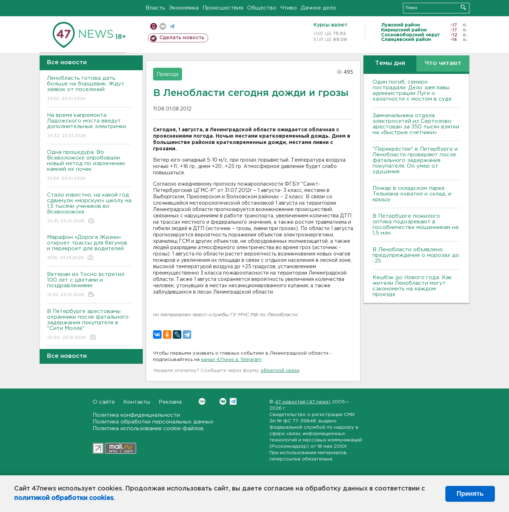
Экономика (184, 8)
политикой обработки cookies (63, 498)
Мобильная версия (153, 26)
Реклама (170, 402)
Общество (261, 8)
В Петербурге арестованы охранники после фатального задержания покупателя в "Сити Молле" (89, 325)
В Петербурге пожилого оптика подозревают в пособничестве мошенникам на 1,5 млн (415, 224)
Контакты (136, 402)
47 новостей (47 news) (302, 402)
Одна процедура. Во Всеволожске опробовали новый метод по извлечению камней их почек (89, 165)
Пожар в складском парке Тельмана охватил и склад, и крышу (412, 194)
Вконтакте (202, 401)
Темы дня (390, 63)
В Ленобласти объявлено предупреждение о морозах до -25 (416, 255)
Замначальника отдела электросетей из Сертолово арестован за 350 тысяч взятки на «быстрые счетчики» (416, 124)
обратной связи (280, 371)
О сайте (104, 402)
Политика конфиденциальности (136, 415)
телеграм (172, 26)
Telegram (233, 401)
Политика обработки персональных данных (153, 422)
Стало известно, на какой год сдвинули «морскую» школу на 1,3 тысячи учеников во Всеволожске (89, 208)
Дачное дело (318, 8)
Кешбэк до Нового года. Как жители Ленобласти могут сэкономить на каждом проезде (412, 286)
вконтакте (162, 26)
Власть (155, 8)
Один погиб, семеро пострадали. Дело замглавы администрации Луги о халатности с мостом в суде (412, 90)
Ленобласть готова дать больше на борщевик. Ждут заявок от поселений (89, 89)
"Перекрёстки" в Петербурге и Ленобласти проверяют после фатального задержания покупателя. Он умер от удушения (415, 160)
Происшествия (223, 8)
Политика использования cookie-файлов (148, 428)
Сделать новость (181, 38)
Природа (168, 74)
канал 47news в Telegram (231, 360)
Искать (463, 7)
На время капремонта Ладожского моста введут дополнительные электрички (89, 126)
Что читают (443, 63)
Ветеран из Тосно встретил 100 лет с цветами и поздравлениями (89, 285)
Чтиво (288, 8)
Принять (470, 493)
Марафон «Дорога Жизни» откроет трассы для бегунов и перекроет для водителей (89, 248)
